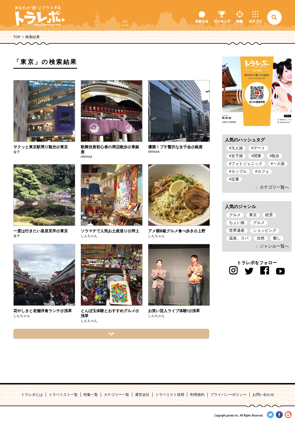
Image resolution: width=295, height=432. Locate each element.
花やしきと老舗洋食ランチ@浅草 (42, 310)
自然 (261, 238)
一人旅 (279, 163)
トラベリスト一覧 (63, 395)
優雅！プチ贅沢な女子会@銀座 (175, 147)
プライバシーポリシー (228, 395)
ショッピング (264, 230)
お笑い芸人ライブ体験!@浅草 (174, 310)
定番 (235, 179)
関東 (257, 156)
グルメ (235, 215)
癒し (277, 238)
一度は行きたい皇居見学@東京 (40, 231)
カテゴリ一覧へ (274, 187)
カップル (239, 171)
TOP (17, 37)
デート (259, 148)
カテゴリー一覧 (116, 395)
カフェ (263, 171)
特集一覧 (90, 395)
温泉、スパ (239, 238)
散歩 (275, 156)
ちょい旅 (237, 222)
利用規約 (197, 395)
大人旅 (237, 148)
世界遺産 (237, 230)
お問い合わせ (263, 395)
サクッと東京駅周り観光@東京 (40, 147)
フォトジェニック (246, 163)
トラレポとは (32, 395)
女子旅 (237, 156)
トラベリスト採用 (169, 395)
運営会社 (142, 395)
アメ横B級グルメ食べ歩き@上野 (176, 231)
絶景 (269, 215)
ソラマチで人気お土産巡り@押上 (110, 231)
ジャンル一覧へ (274, 246)
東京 (253, 215)
